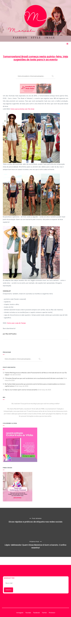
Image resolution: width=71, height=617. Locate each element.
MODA (49, 67)
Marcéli (23, 67)
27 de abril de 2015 (36, 67)
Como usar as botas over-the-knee (22, 109)
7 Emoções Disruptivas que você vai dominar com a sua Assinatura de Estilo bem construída (34, 378)
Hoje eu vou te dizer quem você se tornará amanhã (21, 390)
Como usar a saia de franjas (16, 323)
